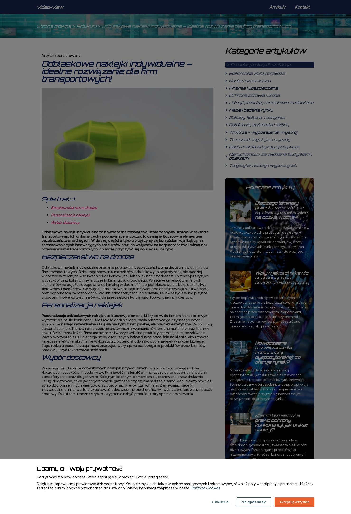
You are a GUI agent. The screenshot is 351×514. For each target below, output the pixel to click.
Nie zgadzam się (254, 502)
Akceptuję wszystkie (294, 502)
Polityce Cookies (205, 488)
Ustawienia (220, 502)
